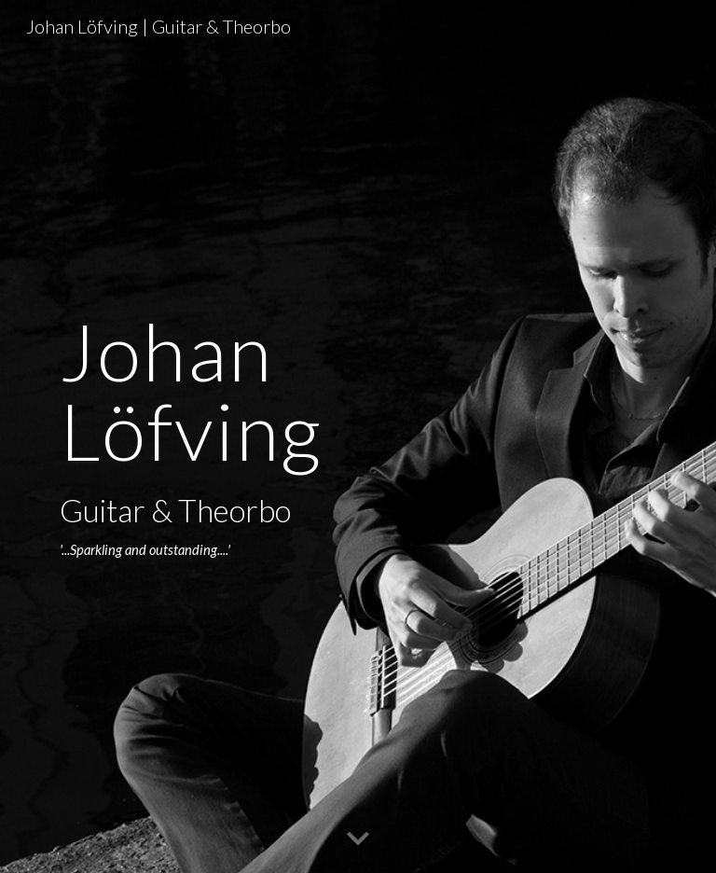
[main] (253, 437)
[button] (358, 839)
